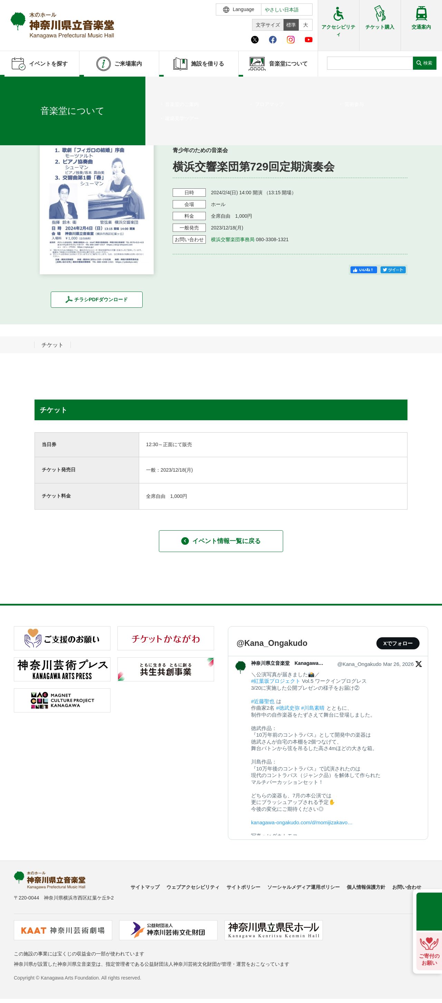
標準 (291, 25)
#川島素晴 (313, 708)
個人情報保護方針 (366, 887)
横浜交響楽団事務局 (232, 239)
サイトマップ (145, 887)
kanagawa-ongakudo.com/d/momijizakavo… (302, 822)
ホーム (16, 85)
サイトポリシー (243, 887)
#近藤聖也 (263, 701)
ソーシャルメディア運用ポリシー (303, 887)
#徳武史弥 (288, 708)
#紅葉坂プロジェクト (275, 681)
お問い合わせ (406, 887)
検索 (427, 63)
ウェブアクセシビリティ (193, 887)
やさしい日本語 (282, 9)
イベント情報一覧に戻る (221, 541)
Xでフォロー (398, 643)
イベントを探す (43, 85)
